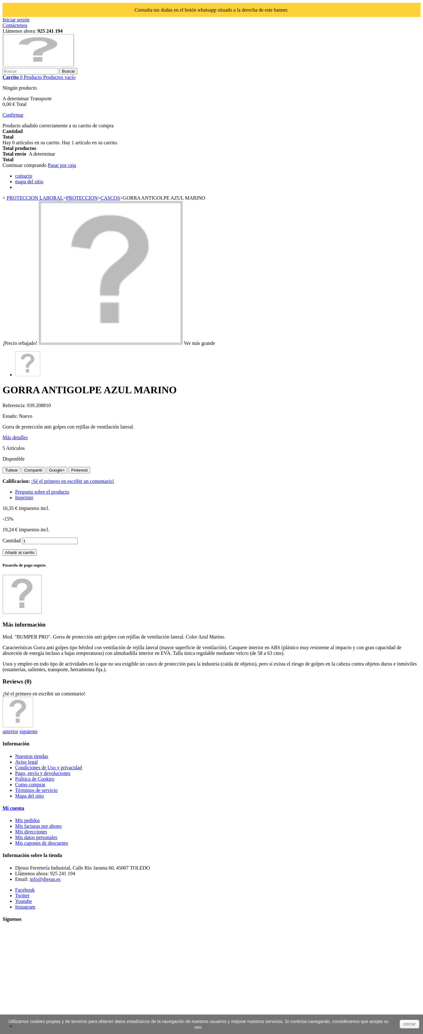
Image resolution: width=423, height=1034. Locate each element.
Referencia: (15, 405)
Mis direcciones (31, 831)
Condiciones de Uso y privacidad (48, 767)
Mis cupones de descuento (41, 843)
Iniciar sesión (16, 19)
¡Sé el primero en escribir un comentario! (72, 481)
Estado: (11, 416)
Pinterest (79, 470)
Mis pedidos (27, 820)
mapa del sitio (29, 181)
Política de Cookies (34, 779)
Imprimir (24, 497)
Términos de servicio (36, 790)
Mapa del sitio (29, 796)
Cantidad (12, 540)
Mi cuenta (13, 808)
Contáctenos (15, 25)
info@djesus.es (45, 879)
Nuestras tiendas (31, 756)
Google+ (57, 470)
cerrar (409, 1023)
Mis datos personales (36, 837)
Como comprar (30, 784)
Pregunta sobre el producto (42, 492)
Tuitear (11, 470)
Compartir (33, 470)
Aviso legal (26, 762)
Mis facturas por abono (38, 826)
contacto (23, 176)
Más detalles (15, 437)
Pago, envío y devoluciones (42, 773)
